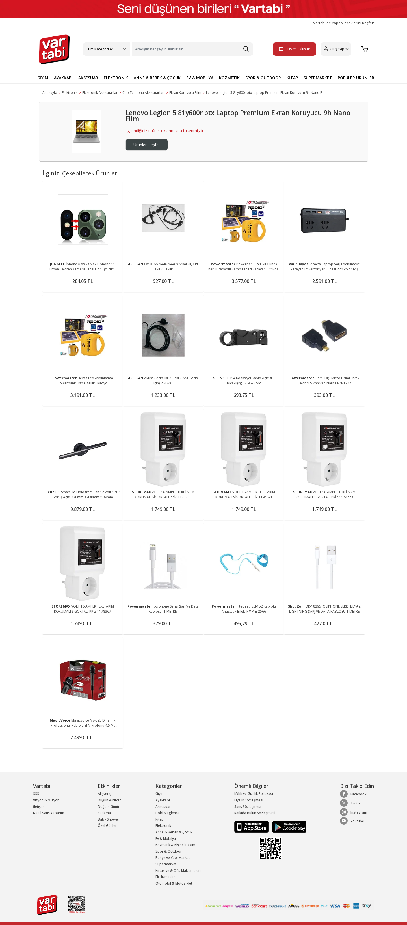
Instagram (353, 812)
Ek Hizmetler (165, 876)
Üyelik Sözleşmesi (248, 800)
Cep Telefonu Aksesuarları (143, 92)
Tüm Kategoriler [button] (99, 48)
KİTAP (292, 77)
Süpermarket (165, 864)
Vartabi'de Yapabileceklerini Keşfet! (343, 23)
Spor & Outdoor (168, 851)
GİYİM (42, 77)
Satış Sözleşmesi (247, 806)
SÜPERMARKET (318, 77)
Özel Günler (107, 825)
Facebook (353, 794)
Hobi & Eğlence (167, 812)
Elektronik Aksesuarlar (100, 92)
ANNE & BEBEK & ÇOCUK (157, 77)
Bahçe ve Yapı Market (172, 857)
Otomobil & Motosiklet (173, 883)
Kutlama (104, 812)
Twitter (351, 803)
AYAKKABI (63, 77)
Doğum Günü (108, 806)
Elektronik (69, 92)
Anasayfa (49, 92)
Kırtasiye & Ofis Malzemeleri (178, 870)
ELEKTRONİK (116, 77)
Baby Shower (108, 819)
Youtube (352, 821)
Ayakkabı (162, 800)
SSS (36, 793)
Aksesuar (163, 806)
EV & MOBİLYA (199, 77)
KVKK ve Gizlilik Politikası (253, 793)
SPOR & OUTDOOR (263, 77)
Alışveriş (104, 793)
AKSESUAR (88, 77)
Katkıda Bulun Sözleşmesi (254, 812)
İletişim (39, 806)
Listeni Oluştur (293, 48)
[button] (335, 49)
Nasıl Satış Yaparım (48, 812)
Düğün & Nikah (110, 800)
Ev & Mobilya (165, 838)
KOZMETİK (229, 77)
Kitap (159, 819)
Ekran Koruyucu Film (185, 92)
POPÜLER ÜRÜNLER (356, 77)
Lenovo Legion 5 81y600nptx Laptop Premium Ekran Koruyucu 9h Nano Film (266, 92)
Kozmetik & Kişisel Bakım (175, 844)
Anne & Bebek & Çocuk (173, 832)
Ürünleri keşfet (146, 144)
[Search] (192, 49)
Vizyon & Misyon (46, 800)
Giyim (159, 793)
